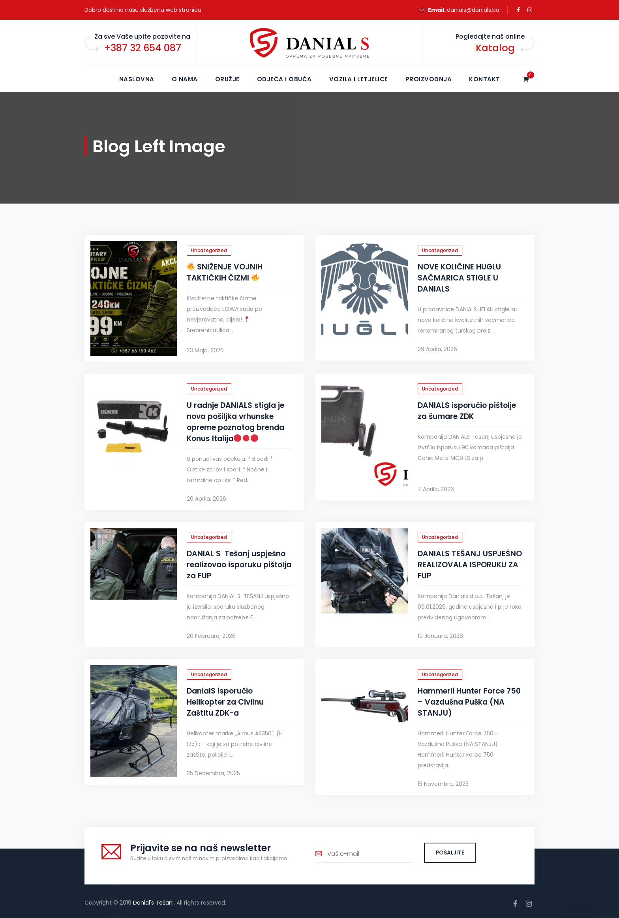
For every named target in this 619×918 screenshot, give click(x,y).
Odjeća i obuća (284, 79)
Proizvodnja (428, 79)
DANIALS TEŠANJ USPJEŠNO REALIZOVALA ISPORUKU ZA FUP (470, 564)
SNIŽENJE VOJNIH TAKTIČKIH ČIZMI (225, 272)
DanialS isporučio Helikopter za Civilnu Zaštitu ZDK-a (225, 702)
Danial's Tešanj (153, 903)
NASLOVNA (136, 79)
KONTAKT (484, 79)
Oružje (227, 79)
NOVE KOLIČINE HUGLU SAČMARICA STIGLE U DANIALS (459, 278)
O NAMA (185, 79)
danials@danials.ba (473, 10)
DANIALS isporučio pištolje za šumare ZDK (467, 411)
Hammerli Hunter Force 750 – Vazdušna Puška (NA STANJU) (469, 702)
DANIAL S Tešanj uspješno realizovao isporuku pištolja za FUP (239, 564)
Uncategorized (209, 250)
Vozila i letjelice (358, 79)
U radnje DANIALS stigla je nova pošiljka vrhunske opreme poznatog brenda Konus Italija (235, 422)
